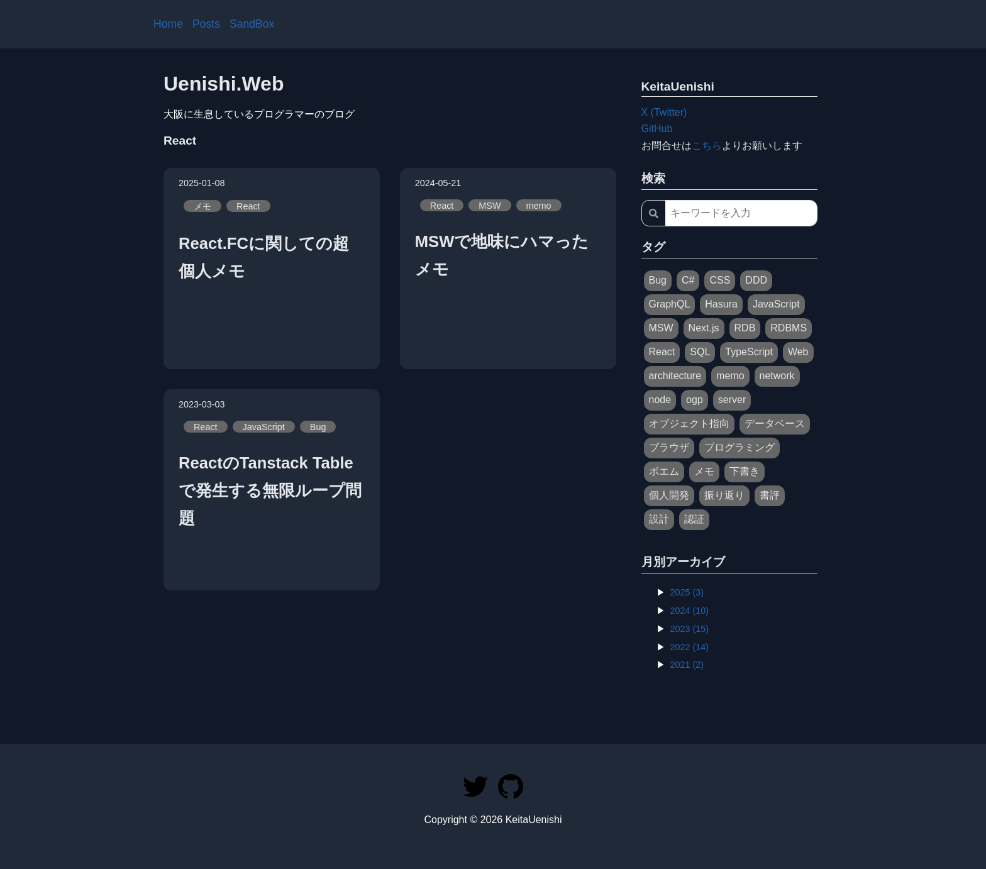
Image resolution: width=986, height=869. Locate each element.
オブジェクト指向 (689, 423)
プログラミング (739, 447)
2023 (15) (689, 629)
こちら (707, 145)
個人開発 (669, 495)
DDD (756, 280)
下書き (744, 471)
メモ (202, 206)
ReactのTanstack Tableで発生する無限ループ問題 (270, 490)
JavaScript (264, 426)
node (660, 399)
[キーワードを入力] (741, 213)
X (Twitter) (664, 112)
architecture (675, 375)
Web (798, 351)
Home (168, 24)
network (777, 375)
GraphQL (669, 304)
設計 (659, 519)
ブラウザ (669, 447)
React (248, 206)
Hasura (721, 304)
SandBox (252, 24)
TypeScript (749, 351)
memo (538, 205)
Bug (318, 426)
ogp (694, 399)
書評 (770, 495)
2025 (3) (687, 592)
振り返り (724, 495)
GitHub (657, 128)
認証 (694, 519)
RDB (745, 328)
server (732, 399)
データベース (775, 423)
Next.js (704, 328)
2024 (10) (689, 611)
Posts (206, 24)
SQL (700, 351)
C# (688, 280)
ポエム (664, 471)
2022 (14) (689, 647)
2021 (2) (687, 665)
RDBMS (788, 328)
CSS (719, 280)
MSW (490, 205)
